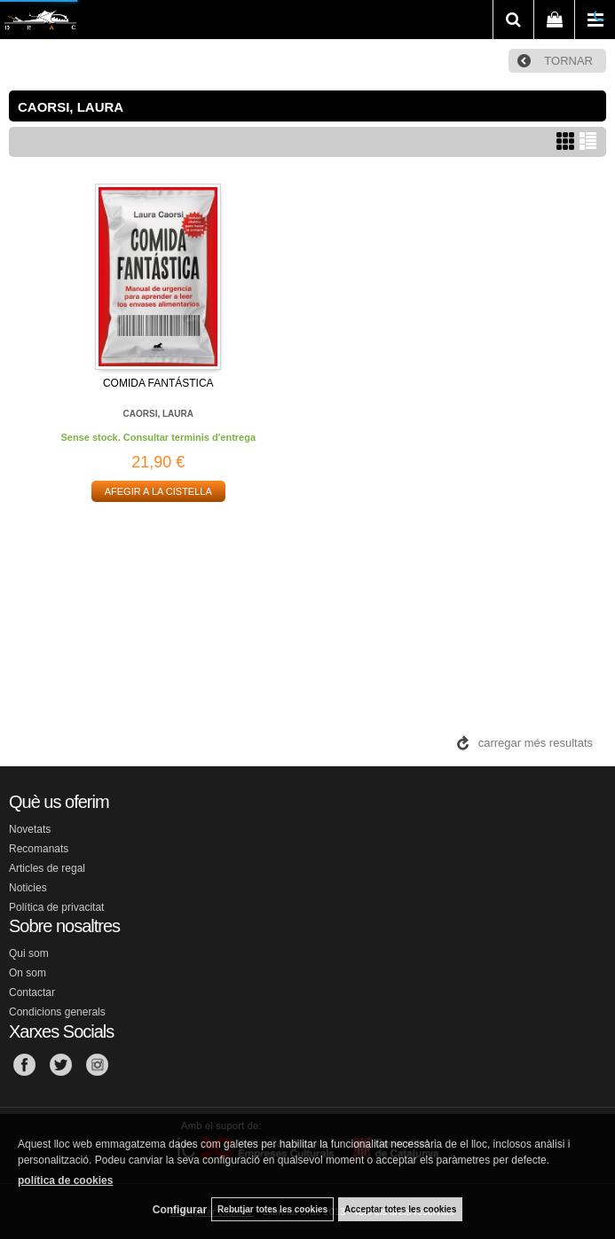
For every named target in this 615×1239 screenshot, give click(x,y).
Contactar (32, 992)
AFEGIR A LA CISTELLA (158, 491)
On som (27, 973)
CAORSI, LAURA (158, 414)
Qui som (29, 953)
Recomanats (38, 849)
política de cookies (65, 1180)
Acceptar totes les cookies (400, 1209)
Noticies (28, 888)
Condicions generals (57, 1012)
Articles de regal (47, 868)
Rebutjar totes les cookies (272, 1209)
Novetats (30, 829)
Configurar (180, 1210)
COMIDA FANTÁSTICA (158, 383)
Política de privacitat (56, 907)
